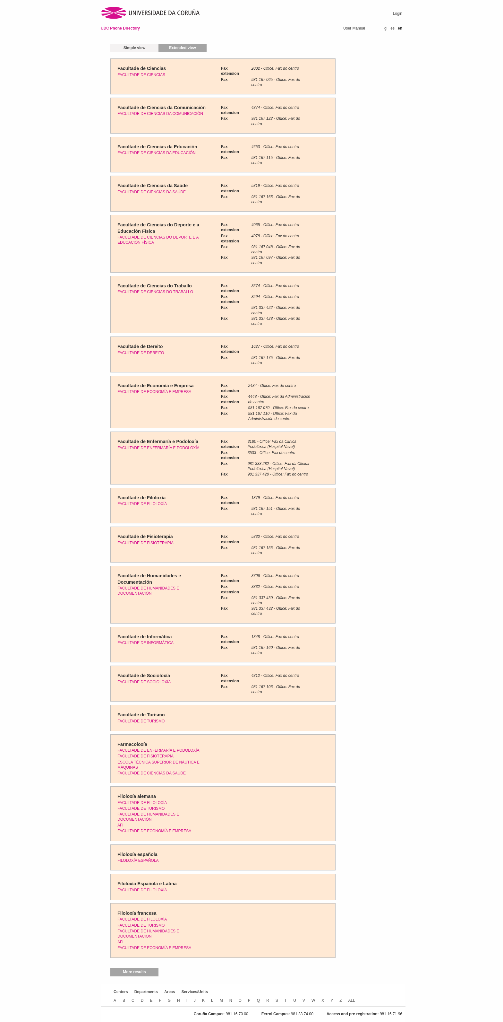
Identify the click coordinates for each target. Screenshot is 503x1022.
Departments (146, 992)
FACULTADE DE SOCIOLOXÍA (144, 682)
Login (397, 13)
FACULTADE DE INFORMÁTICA (145, 643)
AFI (120, 825)
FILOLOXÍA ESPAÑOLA (138, 860)
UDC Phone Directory (120, 28)
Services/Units (194, 992)
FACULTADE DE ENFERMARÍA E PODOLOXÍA (158, 448)
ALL (351, 1000)
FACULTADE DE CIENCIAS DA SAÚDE (151, 192)
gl (385, 28)
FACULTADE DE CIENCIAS (141, 75)
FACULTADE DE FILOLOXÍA (142, 504)
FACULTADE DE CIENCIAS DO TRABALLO (155, 292)
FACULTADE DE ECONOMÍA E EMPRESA (154, 391)
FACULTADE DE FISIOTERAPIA (145, 543)
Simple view (135, 48)
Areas (169, 992)
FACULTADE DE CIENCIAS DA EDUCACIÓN (156, 153)
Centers (121, 992)
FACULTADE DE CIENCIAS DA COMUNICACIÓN (160, 113)
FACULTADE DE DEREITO (140, 353)
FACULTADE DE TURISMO (141, 721)
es (392, 28)
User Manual (354, 28)
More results (134, 972)
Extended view (182, 48)
